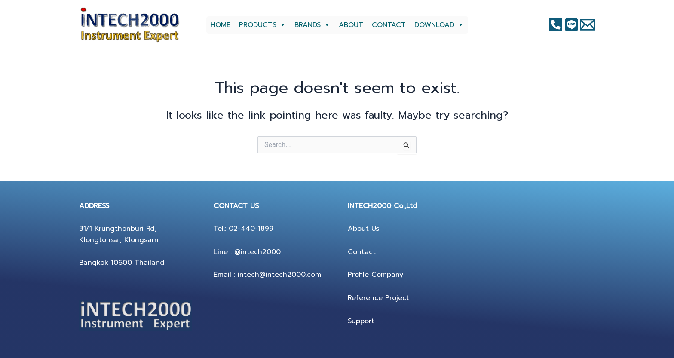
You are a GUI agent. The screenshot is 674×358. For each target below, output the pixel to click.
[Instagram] (571, 24)
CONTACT (389, 25)
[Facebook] (555, 24)
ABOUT (351, 25)
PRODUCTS (262, 25)
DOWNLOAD (439, 25)
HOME (220, 25)
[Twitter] (587, 24)
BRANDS (312, 25)
